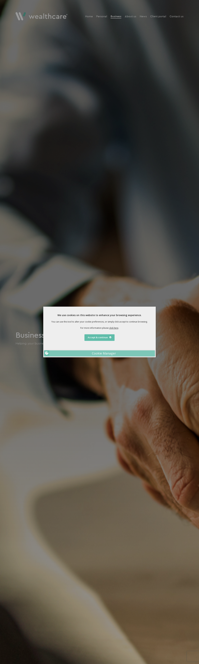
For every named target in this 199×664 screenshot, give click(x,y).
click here (113, 327)
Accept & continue (99, 337)
